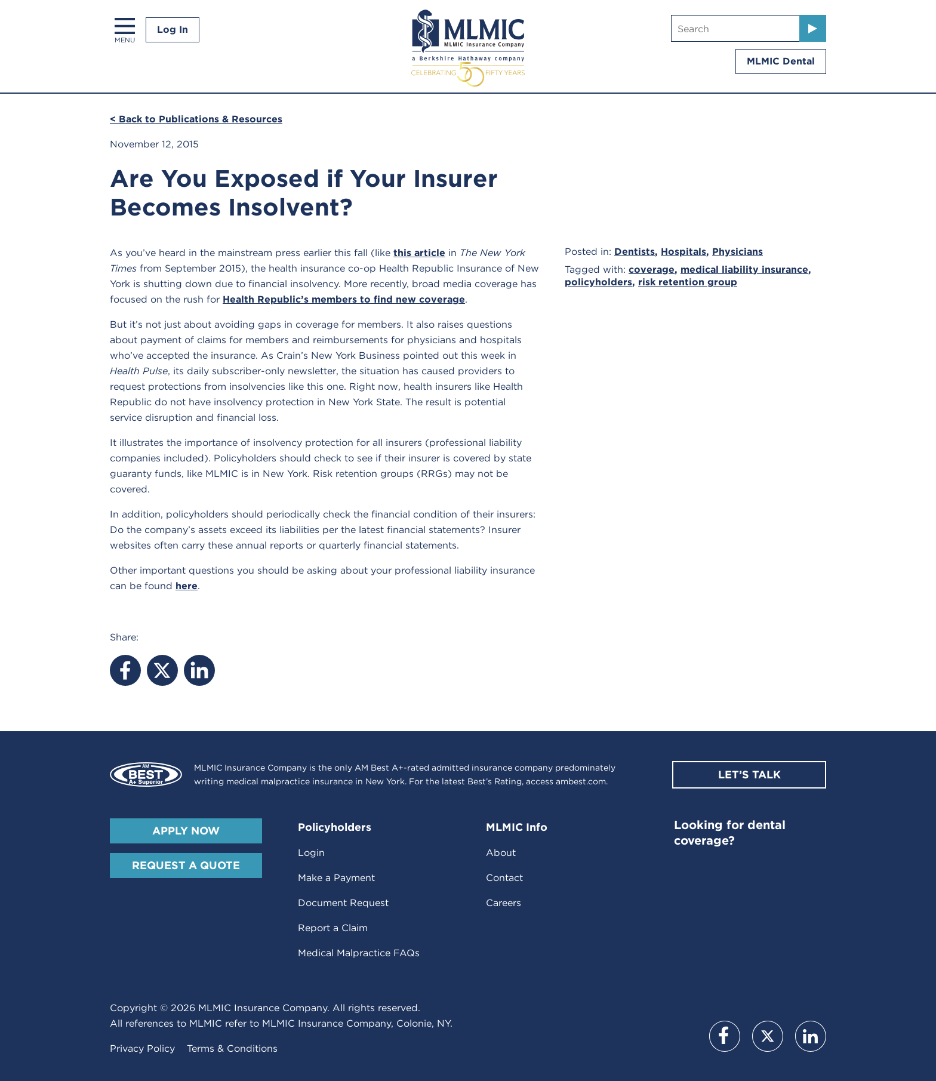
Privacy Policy (142, 1048)
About (501, 852)
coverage (652, 269)
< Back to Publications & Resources (196, 119)
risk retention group (687, 282)
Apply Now (186, 830)
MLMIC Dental (781, 61)
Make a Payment (336, 877)
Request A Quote (186, 865)
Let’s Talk (749, 774)
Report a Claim (333, 928)
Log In (172, 29)
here (187, 586)
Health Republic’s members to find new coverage (344, 299)
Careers (503, 902)
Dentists (634, 251)
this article (419, 252)
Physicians (737, 251)
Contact (504, 877)
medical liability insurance (744, 269)
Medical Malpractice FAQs (359, 953)
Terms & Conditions (232, 1048)
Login (311, 852)
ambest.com (581, 781)
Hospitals (683, 251)
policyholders (598, 282)
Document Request (343, 902)
